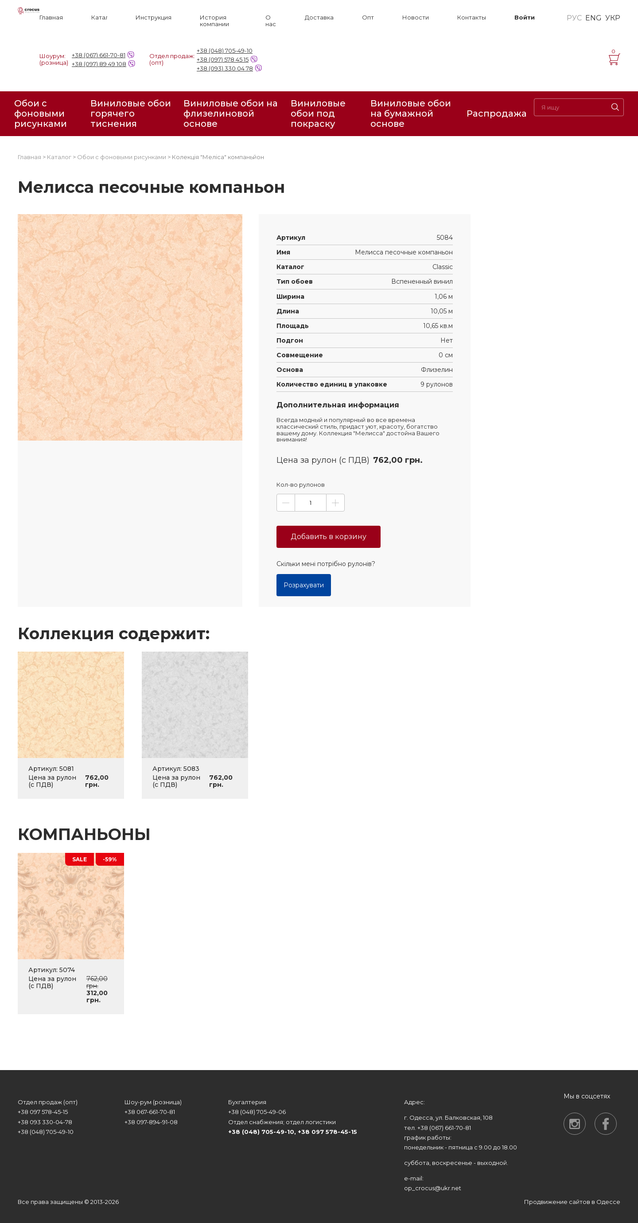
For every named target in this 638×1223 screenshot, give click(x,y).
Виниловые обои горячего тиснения (130, 113)
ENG (593, 18)
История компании (214, 20)
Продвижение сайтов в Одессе (572, 1201)
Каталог (99, 17)
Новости (415, 17)
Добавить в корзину (328, 536)
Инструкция (153, 17)
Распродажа (497, 113)
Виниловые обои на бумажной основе (410, 113)
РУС (574, 18)
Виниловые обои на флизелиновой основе (230, 113)
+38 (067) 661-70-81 (98, 55)
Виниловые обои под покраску (318, 113)
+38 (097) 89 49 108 (99, 63)
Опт (368, 17)
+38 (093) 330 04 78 (225, 68)
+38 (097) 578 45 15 (223, 59)
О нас (270, 20)
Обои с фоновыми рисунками (40, 113)
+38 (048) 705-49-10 (225, 50)
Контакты (471, 17)
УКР (612, 18)
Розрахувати (304, 585)
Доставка (319, 17)
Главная (51, 17)
